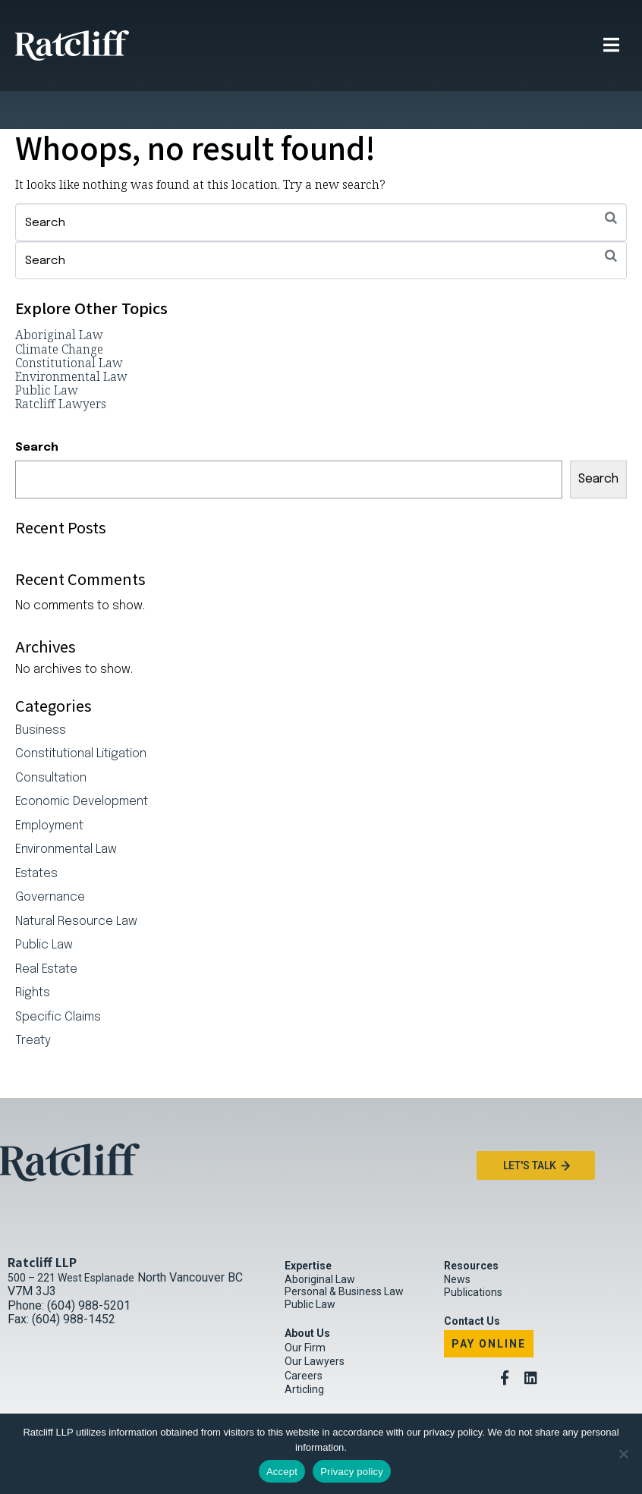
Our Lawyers (315, 1323)
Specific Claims (58, 979)
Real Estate (46, 932)
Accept (281, 1471)
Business (40, 693)
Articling (304, 1351)
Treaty (33, 1003)
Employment (49, 788)
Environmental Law (71, 338)
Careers (304, 1338)
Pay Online (489, 1306)
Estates (36, 836)
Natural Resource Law (76, 884)
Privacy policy (351, 1471)
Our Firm (305, 1310)
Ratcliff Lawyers (60, 365)
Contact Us (472, 1283)
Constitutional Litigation (80, 716)
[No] (623, 1453)
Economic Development (81, 764)
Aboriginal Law (59, 296)
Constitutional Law (69, 324)
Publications (473, 1254)
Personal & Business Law (344, 1253)
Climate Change (59, 311)
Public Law (46, 352)
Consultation (51, 740)
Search (36, 410)
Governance (50, 860)
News (457, 1241)
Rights (32, 955)
